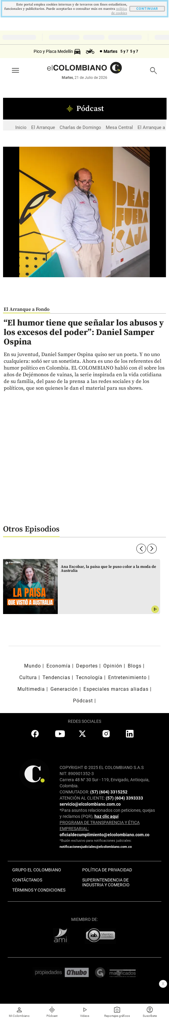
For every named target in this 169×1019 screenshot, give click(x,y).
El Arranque (43, 127)
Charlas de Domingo (80, 127)
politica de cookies (119, 11)
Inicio (21, 127)
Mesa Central (119, 127)
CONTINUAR (147, 9)
